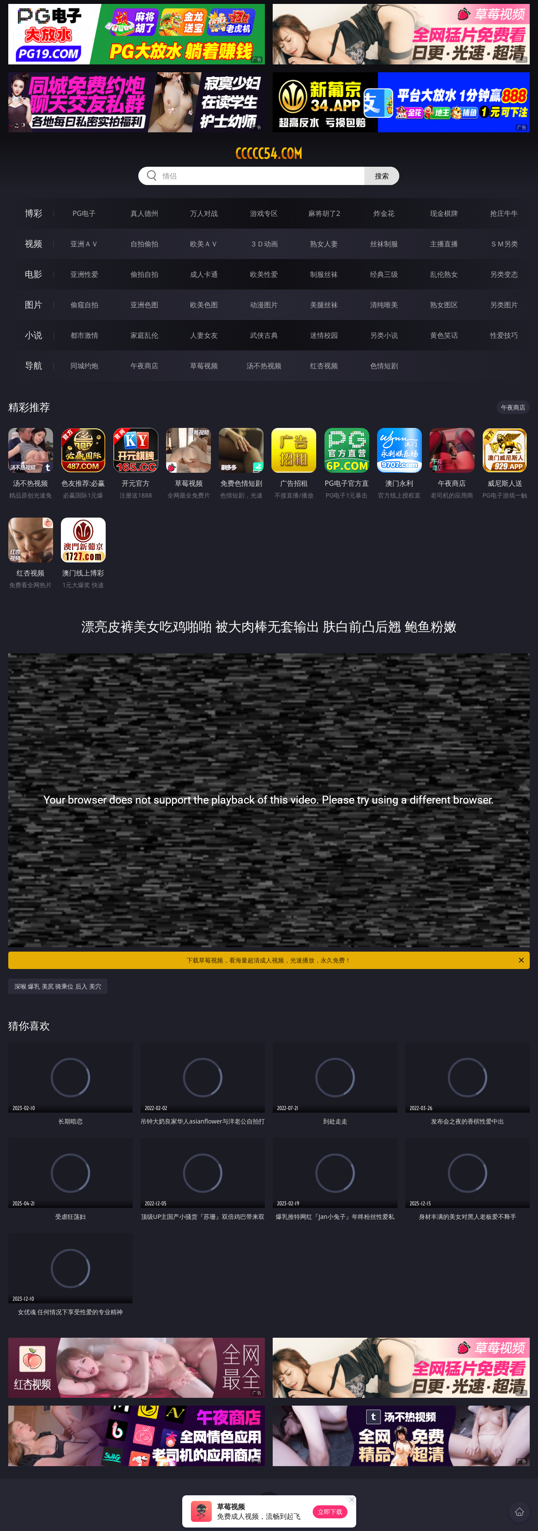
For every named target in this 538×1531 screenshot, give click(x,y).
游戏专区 (264, 213)
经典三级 (384, 274)
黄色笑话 (444, 335)
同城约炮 (84, 365)
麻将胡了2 (324, 213)
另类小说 (384, 335)
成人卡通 (204, 274)
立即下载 (330, 1511)
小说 (33, 335)
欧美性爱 (264, 274)
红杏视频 (324, 365)
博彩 (33, 213)
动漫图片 (264, 305)
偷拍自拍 (144, 274)
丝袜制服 (384, 244)
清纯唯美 (384, 305)
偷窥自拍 (84, 305)
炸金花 (384, 213)
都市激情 (84, 335)
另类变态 (504, 274)
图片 (33, 304)
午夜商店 (144, 365)
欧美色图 (204, 305)
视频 (33, 243)
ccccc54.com (268, 153)
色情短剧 (384, 365)
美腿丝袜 (324, 305)
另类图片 (504, 305)
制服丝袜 (324, 274)
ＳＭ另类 (504, 244)
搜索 (382, 176)
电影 (33, 274)
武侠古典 (264, 335)
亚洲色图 (144, 305)
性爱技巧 (504, 335)
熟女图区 (444, 305)
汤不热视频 (264, 365)
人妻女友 (204, 335)
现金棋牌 (444, 213)
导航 (33, 365)
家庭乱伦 (144, 335)
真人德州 (144, 213)
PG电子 (84, 213)
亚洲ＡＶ (84, 244)
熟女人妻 (324, 244)
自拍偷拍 (144, 244)
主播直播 (444, 244)
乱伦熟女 (444, 274)
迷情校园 (324, 335)
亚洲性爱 (84, 274)
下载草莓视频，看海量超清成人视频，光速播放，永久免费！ (356, 960)
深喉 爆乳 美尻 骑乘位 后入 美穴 (57, 986)
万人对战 (204, 213)
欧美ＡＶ (204, 244)
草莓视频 (204, 365)
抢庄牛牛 (504, 213)
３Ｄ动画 (264, 244)
